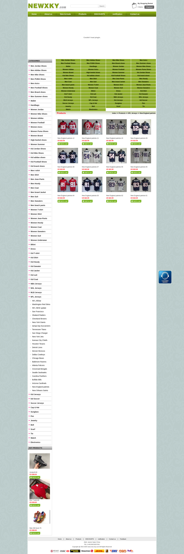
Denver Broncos (38, 351)
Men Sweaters (37, 201)
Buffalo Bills (37, 380)
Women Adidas (37, 118)
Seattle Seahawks (39, 372)
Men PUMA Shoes (38, 79)
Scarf (33, 429)
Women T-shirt (37, 210)
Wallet (33, 101)
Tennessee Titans (39, 329)
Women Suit (36, 236)
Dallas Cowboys (38, 355)
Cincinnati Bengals (39, 369)
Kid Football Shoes (39, 162)
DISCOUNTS (99, 14)
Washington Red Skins (41, 304)
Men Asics (35, 83)
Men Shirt (35, 175)
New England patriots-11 (90, 138)
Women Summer (38, 144)
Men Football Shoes (39, 88)
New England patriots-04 (66, 195)
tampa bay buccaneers (41, 326)
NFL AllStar (36, 301)
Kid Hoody (35, 262)
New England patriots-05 (139, 167)
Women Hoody (37, 223)
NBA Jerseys (36, 284)
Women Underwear (39, 240)
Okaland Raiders (38, 315)
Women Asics (36, 127)
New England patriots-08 (66, 167)
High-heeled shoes (39, 140)
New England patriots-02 (114, 195)
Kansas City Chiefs (39, 340)
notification (117, 14)
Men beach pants (38, 205)
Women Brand (37, 136)
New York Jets (38, 337)
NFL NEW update (39, 308)
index (114, 113)
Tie (32, 434)
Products (82, 14)
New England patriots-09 (139, 138)
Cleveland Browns (39, 319)
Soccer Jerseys (37, 403)
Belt (32, 425)
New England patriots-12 (66, 138)
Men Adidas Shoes (39, 70)
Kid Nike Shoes (37, 153)
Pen (32, 416)
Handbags (35, 105)
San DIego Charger (40, 333)
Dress (33, 249)
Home (34, 14)
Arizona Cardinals (39, 383)
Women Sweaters (38, 231)
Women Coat (36, 227)
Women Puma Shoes (39, 131)
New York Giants (38, 322)
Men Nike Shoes (37, 75)
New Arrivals (65, 14)
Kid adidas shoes (38, 157)
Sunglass (35, 412)
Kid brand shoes (38, 166)
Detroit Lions (37, 347)
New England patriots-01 (139, 195)
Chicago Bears (38, 358)
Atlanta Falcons (38, 365)
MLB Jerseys (36, 292)
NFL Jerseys (36, 297)
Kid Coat (34, 279)
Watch (33, 438)
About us (48, 14)
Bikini (33, 245)
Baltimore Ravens (39, 362)
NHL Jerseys (36, 288)
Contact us (134, 14)
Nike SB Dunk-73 (35, 528)
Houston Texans (38, 344)
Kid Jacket (35, 271)
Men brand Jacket (38, 192)
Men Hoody (35, 184)
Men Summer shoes (39, 96)
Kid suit (34, 275)
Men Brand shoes (38, 92)
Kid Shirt (34, 258)
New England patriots (40, 387)
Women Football (38, 123)
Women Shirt (36, 214)
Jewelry (34, 421)
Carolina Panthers (39, 376)
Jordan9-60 (33, 472)
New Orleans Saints (40, 390)
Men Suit (34, 197)
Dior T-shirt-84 (34, 500)
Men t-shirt (35, 170)
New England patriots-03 (90, 195)
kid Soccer (35, 399)
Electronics (35, 442)
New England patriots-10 (114, 138)
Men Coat (35, 188)
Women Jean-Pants (39, 218)
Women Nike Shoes (39, 114)
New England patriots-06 (114, 167)
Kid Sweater (36, 266)
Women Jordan (37, 109)
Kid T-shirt (35, 253)
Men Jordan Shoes (39, 66)
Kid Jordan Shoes (38, 149)
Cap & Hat (35, 407)
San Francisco (38, 311)
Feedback (123, 539)
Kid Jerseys (36, 394)
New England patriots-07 (90, 167)
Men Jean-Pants (37, 179)
